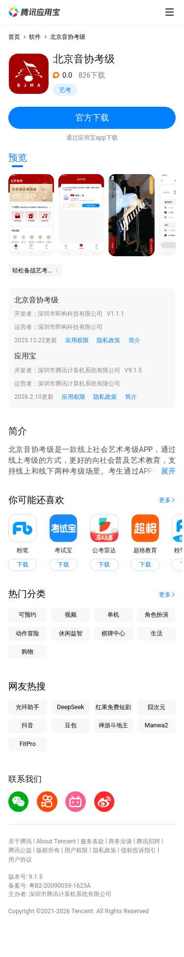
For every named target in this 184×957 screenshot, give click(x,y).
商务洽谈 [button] (120, 841)
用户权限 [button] (76, 850)
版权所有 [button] (48, 850)
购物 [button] (27, 651)
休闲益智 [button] (70, 633)
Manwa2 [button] (156, 725)
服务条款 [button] (92, 841)
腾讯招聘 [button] (148, 841)
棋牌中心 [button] (113, 633)
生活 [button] (156, 633)
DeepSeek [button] (70, 707)
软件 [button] (35, 36)
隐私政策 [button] (108, 340)
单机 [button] (113, 614)
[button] (34, 12)
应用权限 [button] (77, 340)
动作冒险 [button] (27, 633)
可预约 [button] (27, 614)
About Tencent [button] (56, 841)
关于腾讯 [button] (20, 841)
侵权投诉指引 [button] (138, 850)
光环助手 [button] (27, 707)
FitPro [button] (28, 744)
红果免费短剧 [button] (113, 707)
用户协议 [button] (20, 859)
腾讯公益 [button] (20, 850)
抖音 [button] (27, 725)
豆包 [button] (71, 725)
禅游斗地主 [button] (113, 725)
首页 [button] (14, 36)
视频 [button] (71, 614)
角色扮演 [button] (156, 614)
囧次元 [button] (156, 707)
